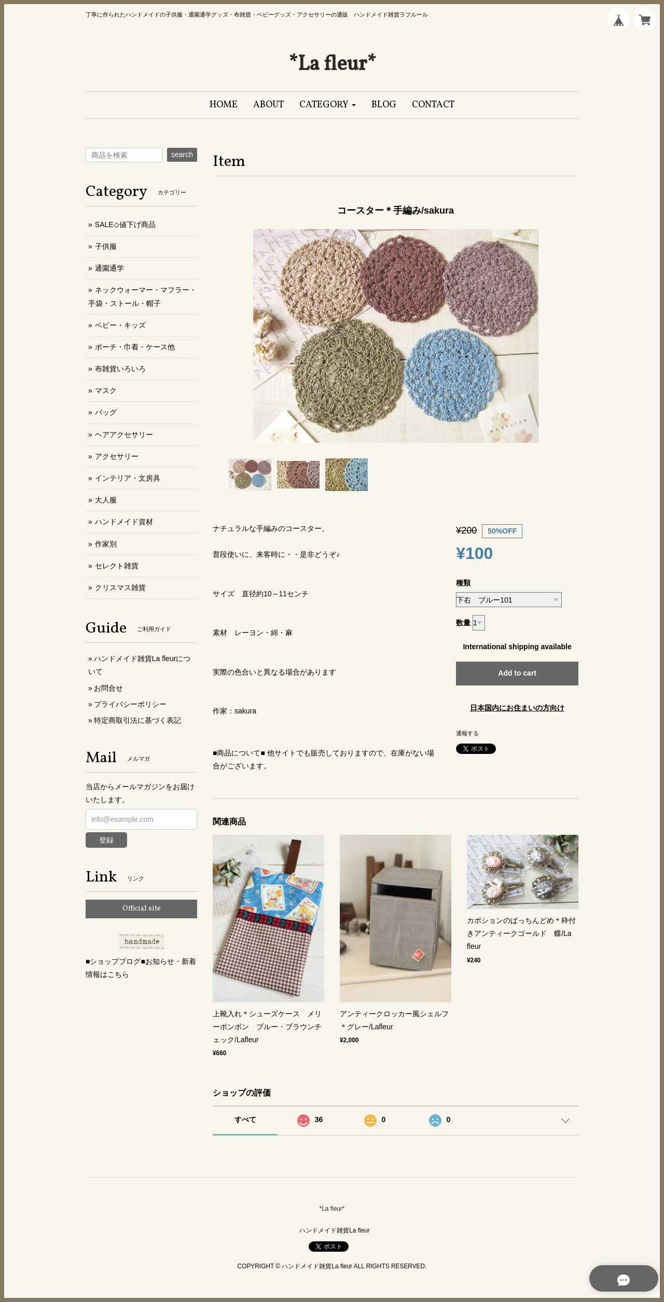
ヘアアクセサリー (124, 434)
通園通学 (109, 268)
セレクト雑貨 (117, 566)
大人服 (106, 500)
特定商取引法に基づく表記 (137, 720)
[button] (328, 105)
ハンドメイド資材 (124, 521)
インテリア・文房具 (127, 478)
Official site (141, 909)
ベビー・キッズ (120, 325)
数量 (463, 623)
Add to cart (517, 673)
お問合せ (108, 688)
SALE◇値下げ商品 (125, 224)
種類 (463, 583)
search (182, 154)
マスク (106, 390)
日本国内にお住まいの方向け (517, 708)
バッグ (106, 412)
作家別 (106, 544)
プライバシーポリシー (130, 704)
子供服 (106, 246)
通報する (467, 733)
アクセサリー (117, 456)
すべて (245, 1119)
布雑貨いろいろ (120, 369)
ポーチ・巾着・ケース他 (135, 347)
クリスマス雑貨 (120, 587)
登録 (106, 840)
